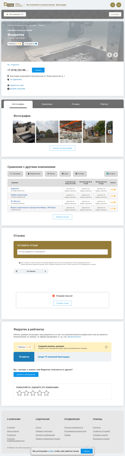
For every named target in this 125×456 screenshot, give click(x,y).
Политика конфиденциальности (16, 440)
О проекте (11, 427)
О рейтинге (11, 435)
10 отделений (15, 79)
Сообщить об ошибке (101, 431)
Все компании (14, 14)
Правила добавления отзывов (48, 439)
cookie (50, 451)
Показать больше (62, 217)
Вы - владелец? (13, 65)
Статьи (38, 427)
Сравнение (47, 104)
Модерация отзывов (101, 439)
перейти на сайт (17, 85)
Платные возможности (73, 427)
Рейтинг (104, 104)
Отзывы (76, 104)
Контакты (97, 427)
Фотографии (18, 104)
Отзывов (29, 44)
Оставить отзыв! (63, 303)
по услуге (115, 14)
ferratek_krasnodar (17, 89)
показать (38, 70)
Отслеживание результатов (75, 431)
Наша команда (13, 431)
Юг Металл (15, 201)
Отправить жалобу (100, 435)
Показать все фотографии (62, 148)
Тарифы (67, 435)
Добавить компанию (44, 431)
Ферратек (15, 188)
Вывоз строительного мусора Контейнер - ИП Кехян (33, 207)
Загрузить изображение (45, 435)
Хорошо (87, 451)
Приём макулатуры (19, 195)
